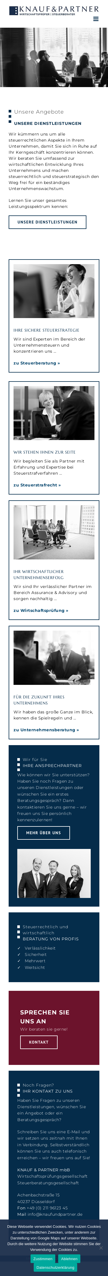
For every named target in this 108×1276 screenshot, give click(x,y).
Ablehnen (69, 1259)
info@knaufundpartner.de (55, 1214)
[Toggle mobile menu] (96, 19)
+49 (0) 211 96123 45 (47, 1208)
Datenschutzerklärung (55, 1267)
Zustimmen (43, 1259)
